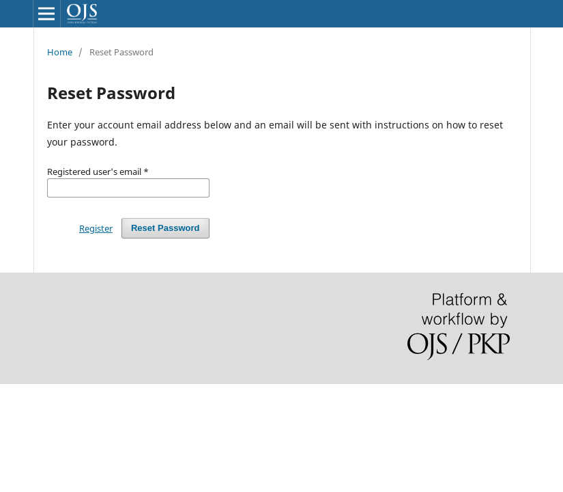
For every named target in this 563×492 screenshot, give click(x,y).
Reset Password (165, 228)
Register (96, 228)
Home (59, 52)
